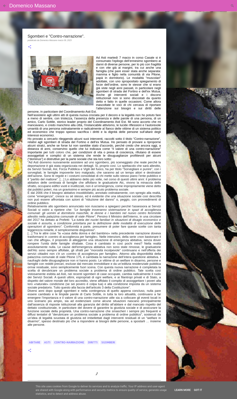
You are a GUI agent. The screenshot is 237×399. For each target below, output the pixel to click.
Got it (198, 390)
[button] (30, 47)
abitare (34, 342)
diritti (93, 342)
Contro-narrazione (69, 342)
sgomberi (108, 342)
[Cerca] (60, 6)
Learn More (182, 390)
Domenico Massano (32, 6)
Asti (47, 342)
